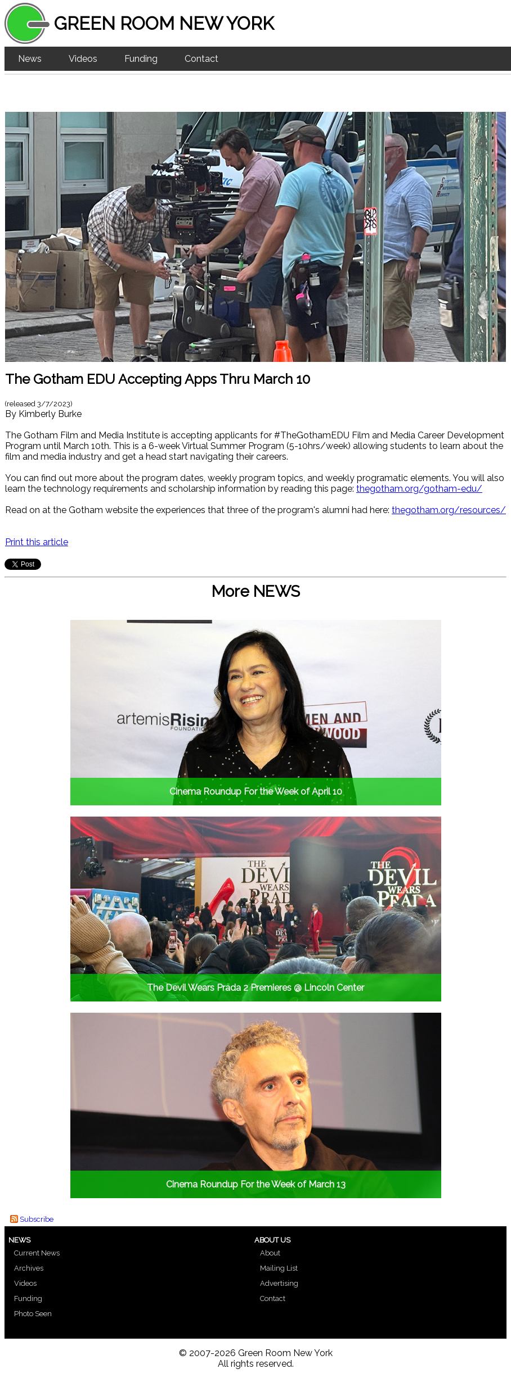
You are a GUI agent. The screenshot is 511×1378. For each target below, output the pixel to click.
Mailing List (279, 1268)
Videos (83, 58)
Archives (28, 1268)
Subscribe (36, 1219)
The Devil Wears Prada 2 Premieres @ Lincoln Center (255, 987)
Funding (141, 58)
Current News (37, 1253)
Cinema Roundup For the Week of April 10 (255, 791)
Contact (201, 58)
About (270, 1253)
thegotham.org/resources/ (449, 510)
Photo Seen (33, 1313)
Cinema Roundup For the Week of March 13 (256, 1184)
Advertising (279, 1283)
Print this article (36, 542)
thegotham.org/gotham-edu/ (419, 488)
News (30, 58)
